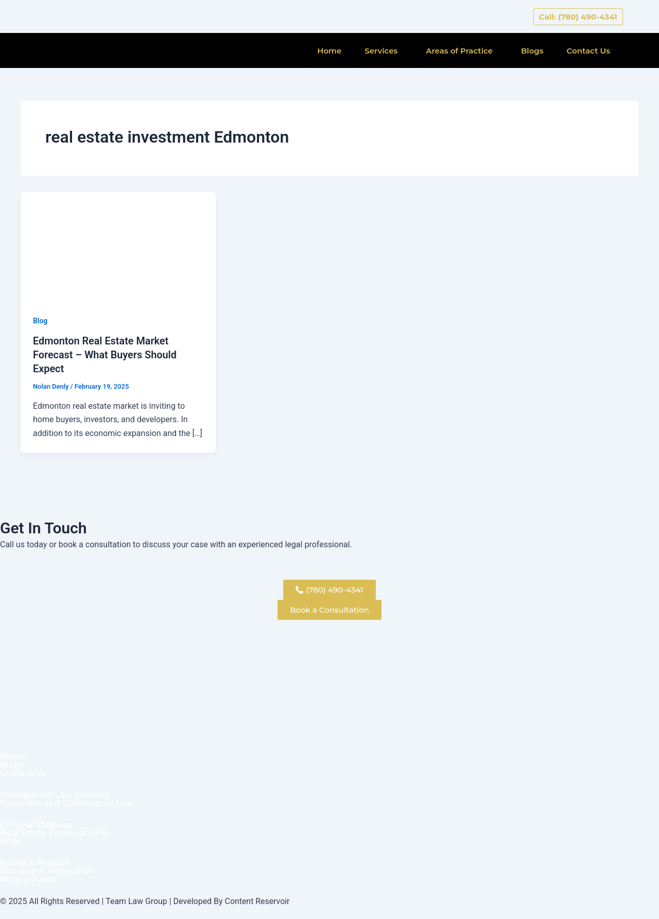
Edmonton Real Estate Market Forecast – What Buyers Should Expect (105, 354)
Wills (10, 841)
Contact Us (589, 51)
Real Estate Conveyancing (55, 833)
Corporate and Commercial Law (67, 803)
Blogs (532, 51)
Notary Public (29, 879)
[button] (383, 50)
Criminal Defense (36, 825)
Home (329, 51)
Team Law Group (136, 901)
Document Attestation (47, 871)
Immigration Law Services (55, 794)
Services (381, 51)
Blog (40, 321)
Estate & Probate (35, 863)
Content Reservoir (257, 901)
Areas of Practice (459, 51)
